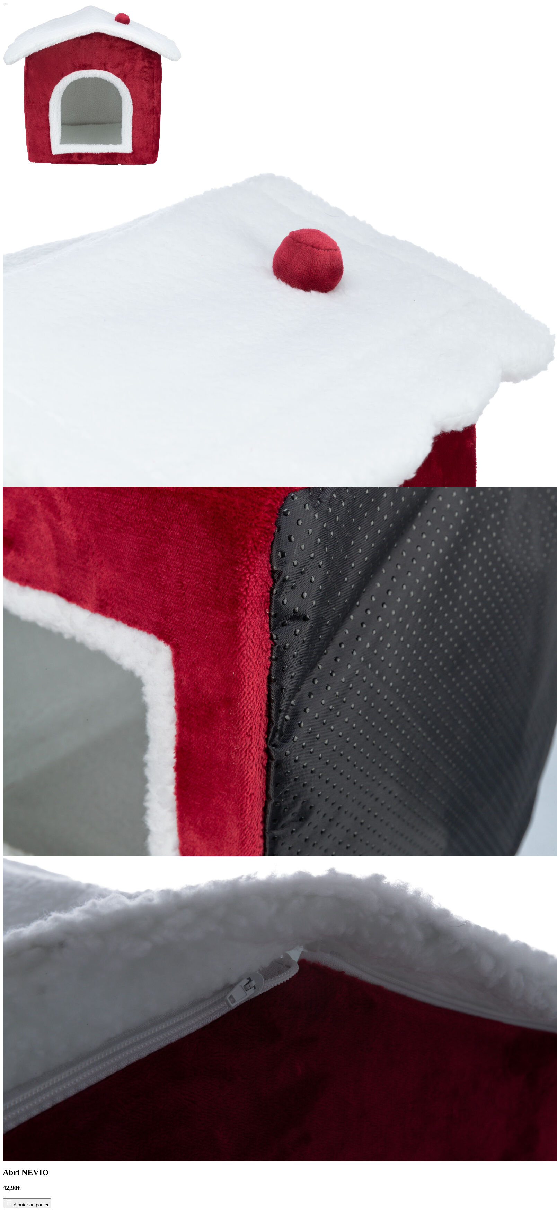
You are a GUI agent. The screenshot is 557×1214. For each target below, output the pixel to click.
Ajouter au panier (27, 1204)
